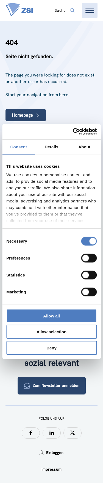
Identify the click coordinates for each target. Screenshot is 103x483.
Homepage (26, 115)
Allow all (51, 315)
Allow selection (51, 331)
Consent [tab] (18, 146)
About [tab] (84, 146)
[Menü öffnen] (90, 10)
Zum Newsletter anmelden (51, 386)
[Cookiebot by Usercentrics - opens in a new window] (73, 131)
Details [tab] (52, 146)
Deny (51, 347)
